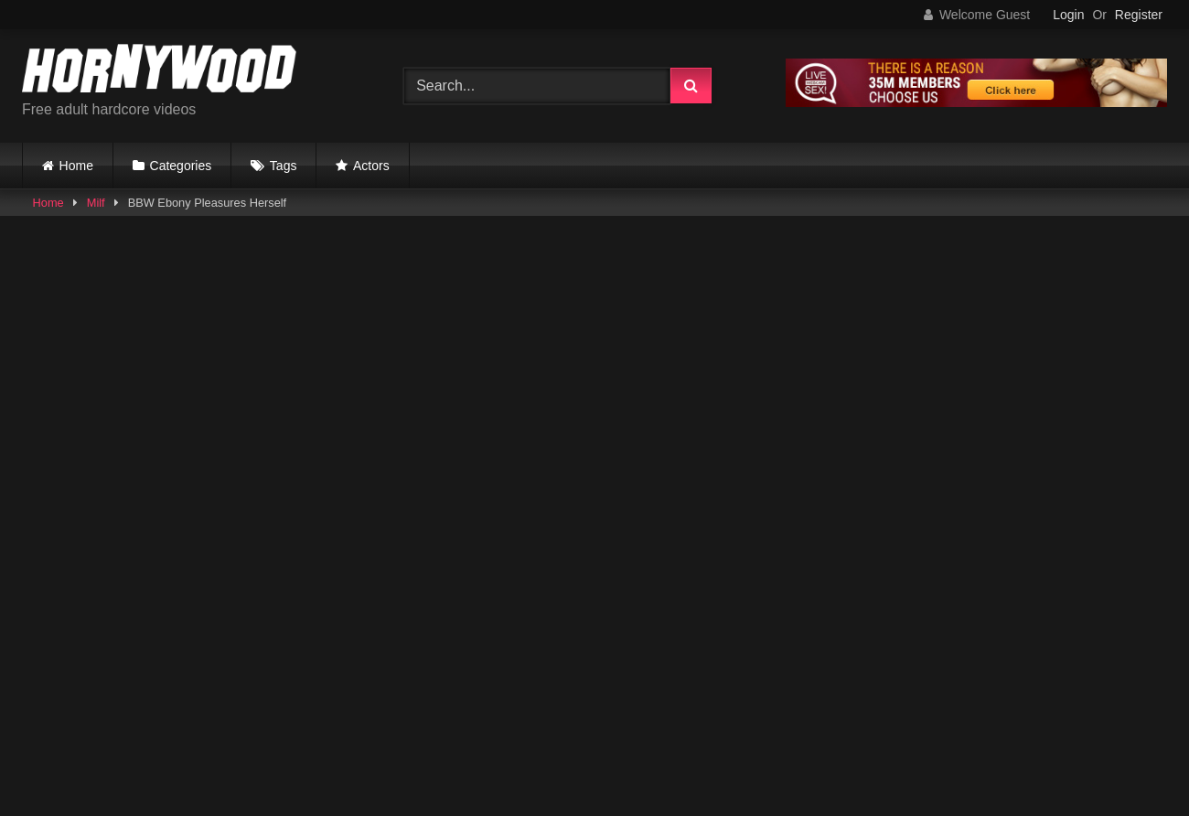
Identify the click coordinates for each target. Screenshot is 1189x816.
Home (76, 165)
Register (1138, 14)
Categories (181, 165)
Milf (96, 202)
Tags (283, 165)
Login (1068, 14)
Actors (371, 165)
